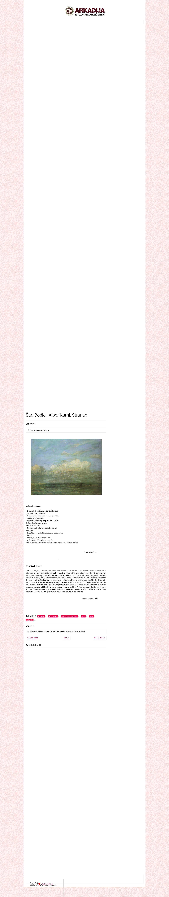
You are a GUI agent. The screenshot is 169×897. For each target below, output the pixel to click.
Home (66, 638)
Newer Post (32, 638)
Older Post (99, 638)
